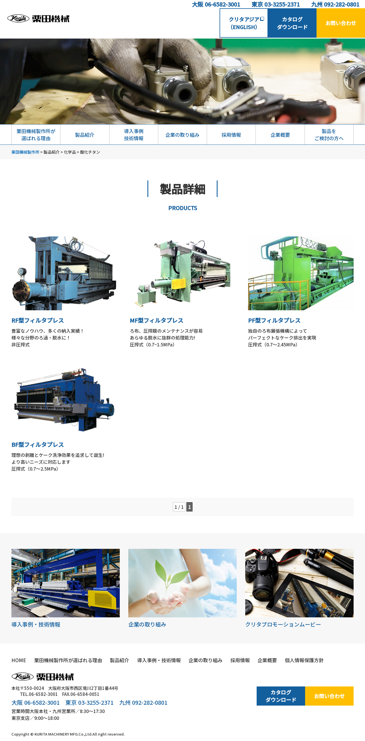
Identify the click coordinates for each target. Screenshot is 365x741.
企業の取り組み (182, 134)
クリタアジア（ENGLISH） (246, 23)
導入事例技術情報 (133, 134)
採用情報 (231, 134)
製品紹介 (84, 134)
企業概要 (280, 134)
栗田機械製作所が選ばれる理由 (36, 134)
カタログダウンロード (292, 23)
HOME (18, 660)
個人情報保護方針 (304, 660)
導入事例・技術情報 (65, 588)
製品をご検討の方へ (329, 134)
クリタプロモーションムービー (299, 588)
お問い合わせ (340, 23)
